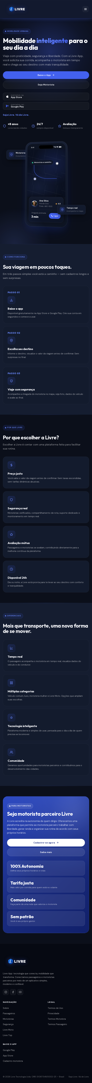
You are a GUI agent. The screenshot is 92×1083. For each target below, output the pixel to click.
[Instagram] (6, 992)
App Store (8, 1055)
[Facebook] (13, 992)
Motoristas (8, 1019)
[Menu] (85, 9)
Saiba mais (46, 852)
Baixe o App (46, 75)
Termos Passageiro (57, 1024)
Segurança (8, 1024)
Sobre (6, 1008)
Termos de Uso (55, 1008)
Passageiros (9, 1013)
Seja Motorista (46, 84)
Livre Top (7, 1035)
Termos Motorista (57, 1019)
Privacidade (53, 1013)
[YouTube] (20, 992)
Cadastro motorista (13, 1061)
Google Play (9, 1050)
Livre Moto (8, 1029)
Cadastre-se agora (46, 842)
